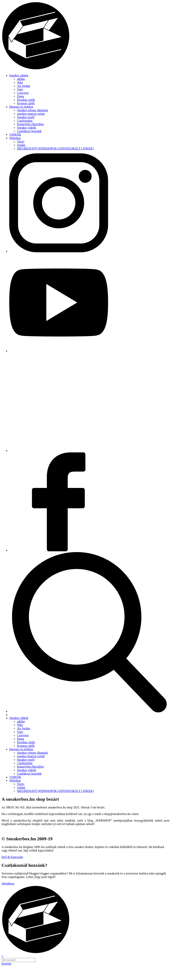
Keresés (6, 963)
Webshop (15, 138)
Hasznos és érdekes (21, 106)
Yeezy (21, 141)
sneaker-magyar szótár (31, 113)
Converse (23, 92)
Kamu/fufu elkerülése (30, 124)
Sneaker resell (25, 117)
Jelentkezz (8, 883)
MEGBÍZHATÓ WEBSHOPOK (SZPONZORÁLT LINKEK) (55, 148)
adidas (21, 79)
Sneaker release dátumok (32, 110)
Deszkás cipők (26, 99)
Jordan (21, 145)
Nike (20, 82)
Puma (20, 96)
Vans (20, 89)
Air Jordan (23, 86)
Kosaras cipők (26, 103)
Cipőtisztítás (24, 120)
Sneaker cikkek (18, 75)
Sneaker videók (26, 127)
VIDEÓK (15, 134)
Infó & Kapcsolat (12, 857)
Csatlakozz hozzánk (29, 131)
